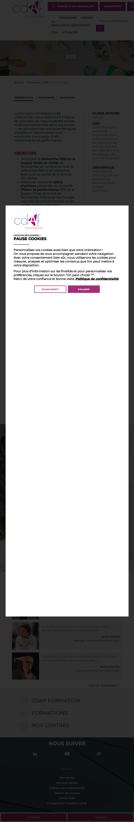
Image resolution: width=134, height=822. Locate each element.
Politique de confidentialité (97, 279)
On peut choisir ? (50, 289)
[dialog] (67, 411)
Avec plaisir (84, 289)
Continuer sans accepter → (27, 235)
